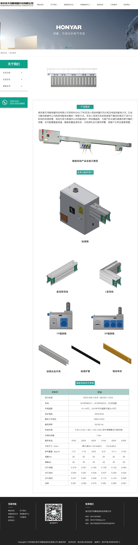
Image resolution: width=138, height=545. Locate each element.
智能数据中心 (85, 5)
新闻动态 (100, 5)
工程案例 (113, 5)
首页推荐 (12, 53)
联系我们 (127, 5)
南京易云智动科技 (85, 542)
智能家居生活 (68, 5)
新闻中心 (11, 517)
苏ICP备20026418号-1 (111, 542)
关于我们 (53, 5)
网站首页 (40, 5)
